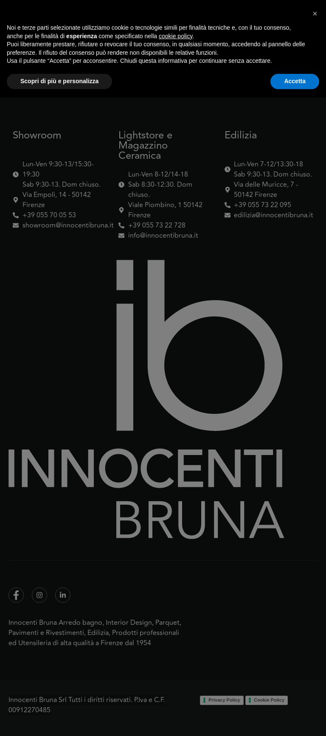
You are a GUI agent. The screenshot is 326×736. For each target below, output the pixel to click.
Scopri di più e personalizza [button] (59, 719)
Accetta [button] (295, 719)
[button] (315, 652)
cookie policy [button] (175, 674)
